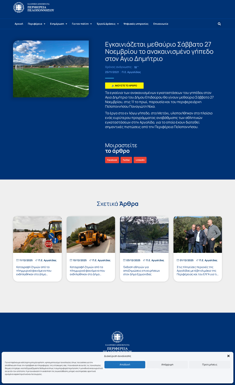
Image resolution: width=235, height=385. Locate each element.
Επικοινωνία (160, 23)
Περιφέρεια (36, 24)
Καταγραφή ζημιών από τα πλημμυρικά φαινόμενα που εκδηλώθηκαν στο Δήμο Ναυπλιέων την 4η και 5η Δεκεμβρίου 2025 (33, 274)
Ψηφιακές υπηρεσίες (136, 23)
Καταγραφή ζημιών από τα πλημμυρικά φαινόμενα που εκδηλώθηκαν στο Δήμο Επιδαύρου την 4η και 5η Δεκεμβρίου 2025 (87, 274)
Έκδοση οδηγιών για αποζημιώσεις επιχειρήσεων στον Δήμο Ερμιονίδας (141, 270)
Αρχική (19, 23)
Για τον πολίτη (82, 24)
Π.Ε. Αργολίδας (131, 72)
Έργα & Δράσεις (108, 24)
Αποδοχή (125, 364)
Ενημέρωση (58, 24)
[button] (228, 356)
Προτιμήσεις (209, 364)
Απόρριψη (167, 364)
